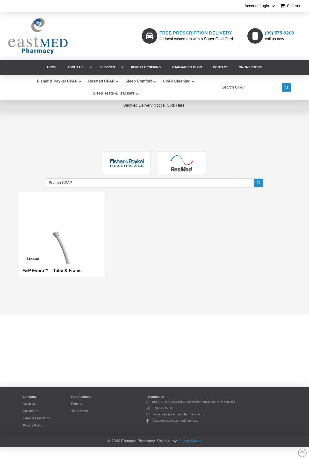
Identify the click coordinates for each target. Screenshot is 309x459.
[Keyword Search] (250, 87)
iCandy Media (189, 441)
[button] (290, 6)
